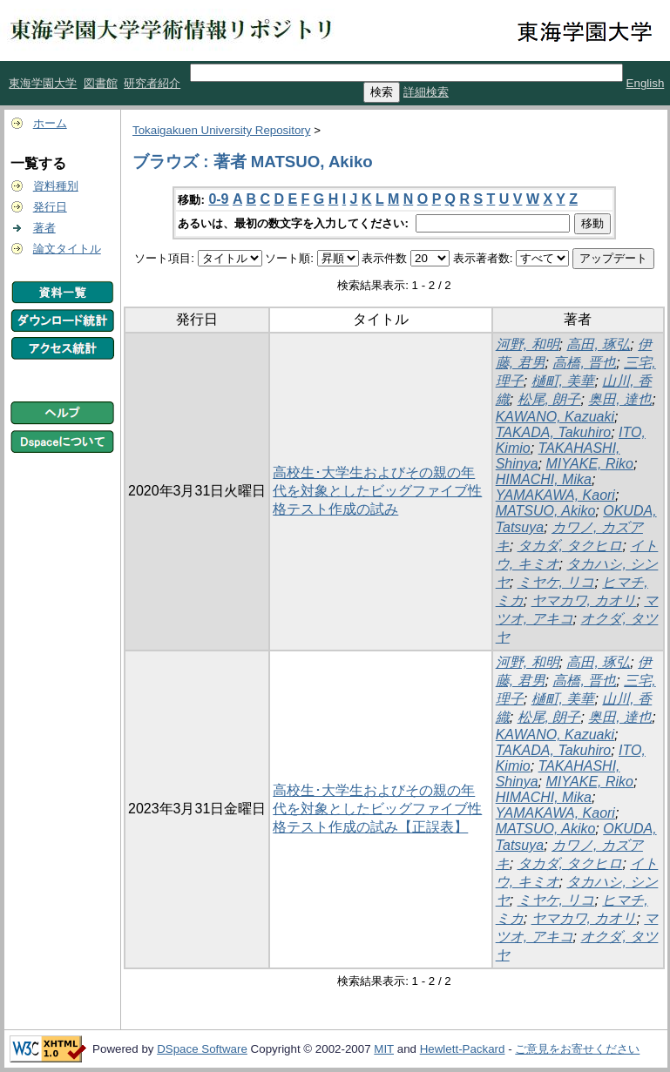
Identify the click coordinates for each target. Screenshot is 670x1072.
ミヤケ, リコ (556, 582)
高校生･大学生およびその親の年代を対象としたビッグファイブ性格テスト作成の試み (377, 490)
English (645, 83)
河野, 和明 (527, 344)
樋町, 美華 (563, 381)
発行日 (50, 206)
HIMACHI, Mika (544, 479)
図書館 (101, 83)
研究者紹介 (152, 83)
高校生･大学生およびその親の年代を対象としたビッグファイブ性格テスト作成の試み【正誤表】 (377, 808)
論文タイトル (67, 248)
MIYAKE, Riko (589, 463)
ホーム (50, 123)
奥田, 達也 (620, 399)
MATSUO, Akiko (546, 510)
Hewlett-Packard (462, 1048)
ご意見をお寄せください (577, 1048)
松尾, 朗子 (549, 399)
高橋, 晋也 (584, 362)
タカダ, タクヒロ (570, 545)
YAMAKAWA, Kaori (555, 495)
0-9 (218, 199)
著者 (44, 227)
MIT (384, 1048)
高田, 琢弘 (598, 344)
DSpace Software (202, 1048)
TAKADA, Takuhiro (554, 432)
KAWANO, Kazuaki (555, 416)
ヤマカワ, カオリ (584, 600)
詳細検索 (426, 91)
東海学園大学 (43, 83)
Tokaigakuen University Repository (221, 130)
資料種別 (55, 185)
